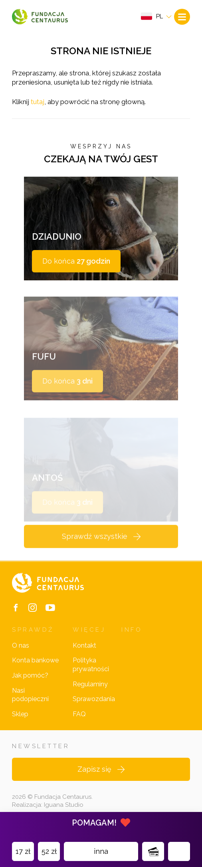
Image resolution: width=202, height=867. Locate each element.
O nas (20, 645)
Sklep (20, 714)
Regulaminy (90, 684)
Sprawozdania (94, 699)
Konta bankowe (35, 660)
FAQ (79, 714)
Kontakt (84, 645)
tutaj (37, 102)
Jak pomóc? (30, 675)
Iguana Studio (63, 804)
